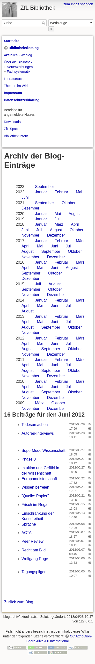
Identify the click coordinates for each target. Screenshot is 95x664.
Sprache (29, 524)
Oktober (68, 203)
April (75, 224)
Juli (57, 219)
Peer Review (33, 541)
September (44, 187)
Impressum (13, 93)
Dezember (30, 208)
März (59, 224)
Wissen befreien (35, 487)
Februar (61, 192)
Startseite (11, 41)
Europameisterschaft (39, 479)
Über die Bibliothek (18, 62)
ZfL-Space (12, 129)
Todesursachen (35, 425)
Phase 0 (29, 459)
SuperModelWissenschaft (43, 450)
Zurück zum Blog (18, 602)
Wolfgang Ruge (35, 559)
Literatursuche (14, 79)
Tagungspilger (34, 572)
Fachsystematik (18, 71)
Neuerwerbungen (20, 67)
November (30, 235)
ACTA (26, 533)
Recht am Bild (34, 550)
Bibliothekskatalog (24, 48)
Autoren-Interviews (38, 433)
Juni (25, 197)
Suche (44, 23)
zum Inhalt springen (78, 4)
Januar (41, 192)
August (75, 214)
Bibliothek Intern (16, 136)
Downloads (12, 122)
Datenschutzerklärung (21, 100)
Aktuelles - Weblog (18, 55)
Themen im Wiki (16, 86)
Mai (79, 192)
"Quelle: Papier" (35, 496)
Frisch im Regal (35, 505)
